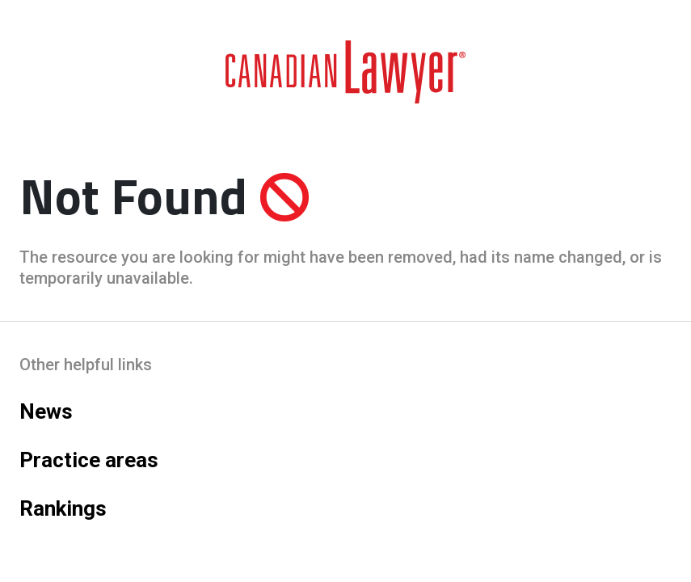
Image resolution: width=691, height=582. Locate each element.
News (46, 411)
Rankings (63, 508)
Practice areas (88, 460)
